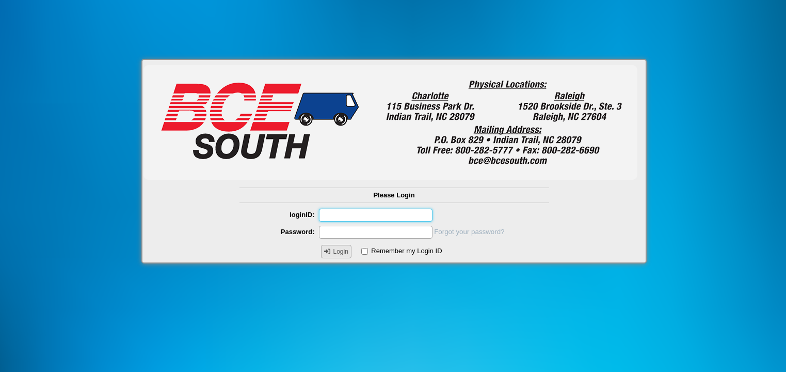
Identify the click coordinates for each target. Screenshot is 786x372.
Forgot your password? (469, 232)
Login (340, 251)
